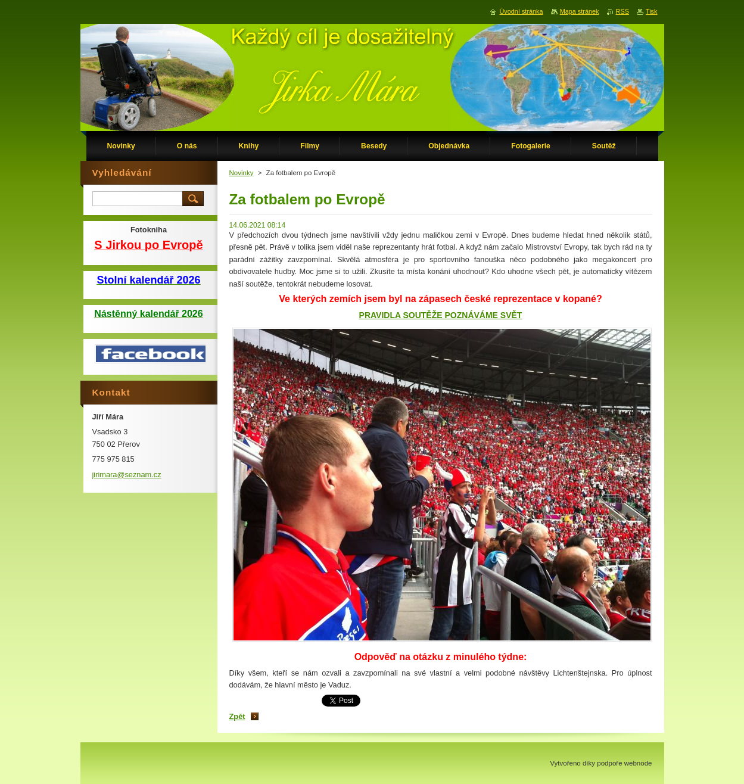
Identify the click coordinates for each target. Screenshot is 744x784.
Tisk (652, 11)
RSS (622, 11)
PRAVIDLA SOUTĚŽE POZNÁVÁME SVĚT (440, 315)
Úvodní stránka (521, 11)
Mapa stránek (579, 11)
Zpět (237, 716)
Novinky (241, 172)
